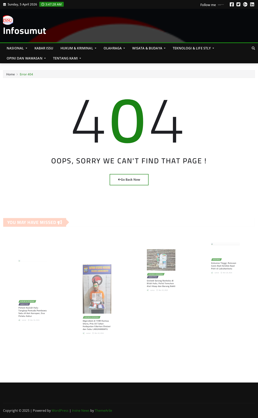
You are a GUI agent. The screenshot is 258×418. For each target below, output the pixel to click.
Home (10, 76)
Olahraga (114, 48)
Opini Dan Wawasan (26, 58)
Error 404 (26, 76)
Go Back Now (129, 179)
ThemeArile (103, 410)
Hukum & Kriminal (78, 48)
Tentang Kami (67, 58)
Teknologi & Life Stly (193, 48)
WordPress (60, 410)
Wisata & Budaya (148, 48)
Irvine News (80, 410)
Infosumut (24, 30)
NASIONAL (17, 48)
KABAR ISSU (43, 48)
